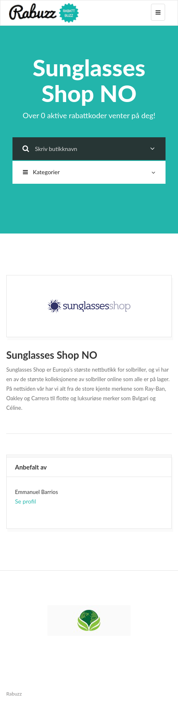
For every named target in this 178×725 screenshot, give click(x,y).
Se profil (25, 501)
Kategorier (89, 171)
